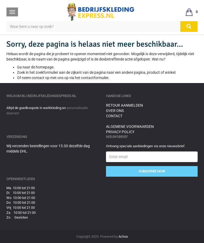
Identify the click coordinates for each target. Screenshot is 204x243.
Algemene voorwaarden (130, 126)
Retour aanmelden (124, 105)
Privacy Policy (120, 132)
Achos (123, 236)
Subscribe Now (152, 171)
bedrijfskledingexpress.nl (51, 96)
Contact (114, 116)
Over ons (115, 111)
